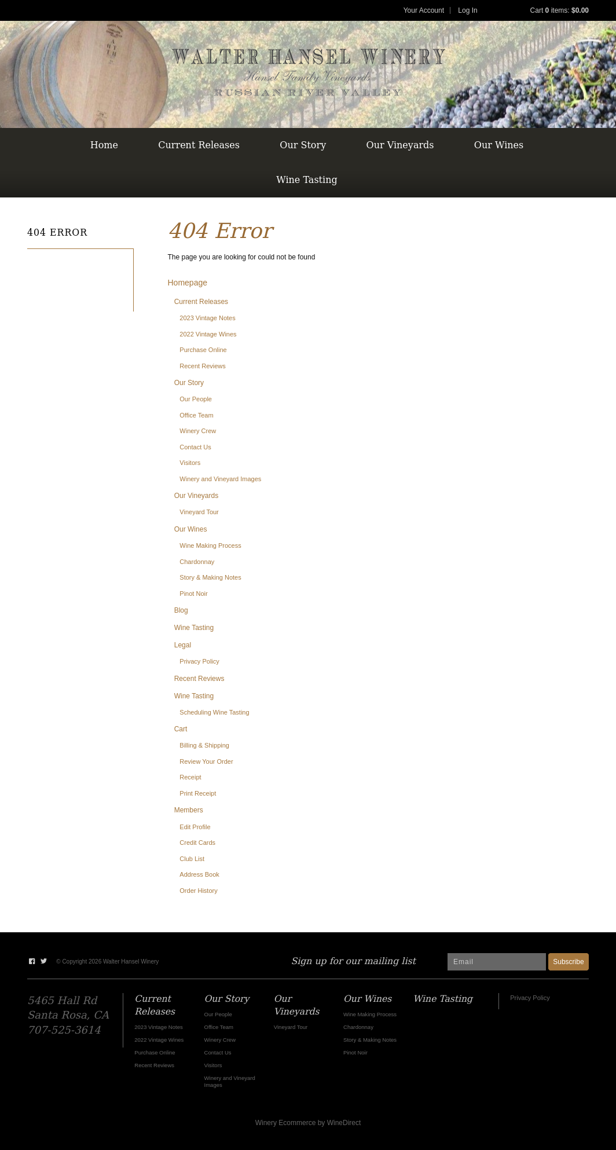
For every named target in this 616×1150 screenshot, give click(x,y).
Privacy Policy (199, 661)
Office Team (196, 415)
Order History (198, 890)
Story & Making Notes (210, 577)
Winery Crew (197, 430)
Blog (181, 610)
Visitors (189, 462)
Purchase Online (202, 349)
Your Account (424, 10)
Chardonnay (196, 561)
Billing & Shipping (204, 745)
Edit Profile (194, 826)
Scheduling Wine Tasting (214, 712)
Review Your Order (206, 761)
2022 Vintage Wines (207, 334)
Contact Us (195, 447)
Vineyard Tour (198, 511)
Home (104, 145)
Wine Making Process (210, 545)
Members (188, 810)
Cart (181, 729)
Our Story (303, 145)
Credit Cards (197, 842)
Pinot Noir (193, 593)
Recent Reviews (202, 365)
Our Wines (498, 145)
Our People (195, 398)
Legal (182, 645)
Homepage (188, 282)
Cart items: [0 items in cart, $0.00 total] (559, 10)
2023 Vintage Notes (207, 317)
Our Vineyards (400, 145)
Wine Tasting (306, 179)
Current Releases (199, 145)
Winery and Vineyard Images (220, 478)
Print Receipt (197, 793)
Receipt (190, 777)
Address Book (199, 874)
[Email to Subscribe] (497, 961)
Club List (191, 858)
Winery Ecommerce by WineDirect (308, 1123)
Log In (467, 10)
